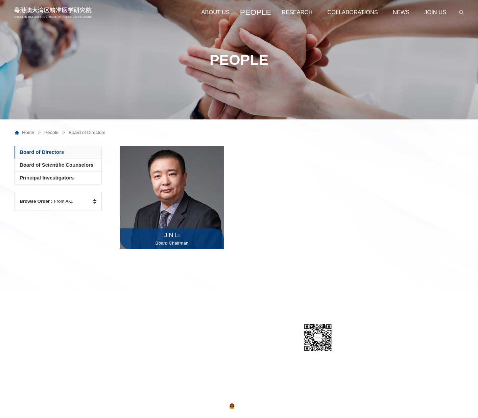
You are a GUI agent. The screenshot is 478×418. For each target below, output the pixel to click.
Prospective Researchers (100, 347)
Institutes (179, 347)
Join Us (243, 347)
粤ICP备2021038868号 (207, 405)
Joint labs (180, 357)
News (241, 337)
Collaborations (251, 327)
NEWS (401, 12)
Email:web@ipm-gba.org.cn (421, 350)
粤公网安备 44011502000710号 (260, 405)
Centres (178, 337)
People (54, 132)
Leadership (26, 337)
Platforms (180, 327)
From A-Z (46, 201)
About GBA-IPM (32, 327)
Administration (30, 347)
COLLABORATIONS (353, 12)
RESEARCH (297, 12)
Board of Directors (87, 132)
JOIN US (435, 12)
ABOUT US (215, 12)
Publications (183, 367)
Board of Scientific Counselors (106, 337)
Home (31, 132)
